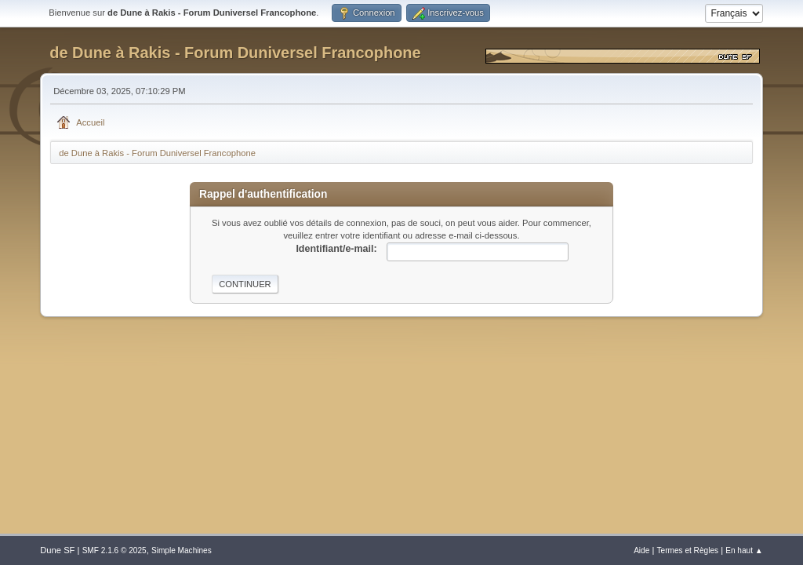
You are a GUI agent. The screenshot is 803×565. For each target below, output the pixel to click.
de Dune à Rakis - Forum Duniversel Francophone (234, 52)
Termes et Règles (688, 550)
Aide (641, 550)
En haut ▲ (744, 550)
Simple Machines (181, 550)
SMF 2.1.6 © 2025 (114, 550)
